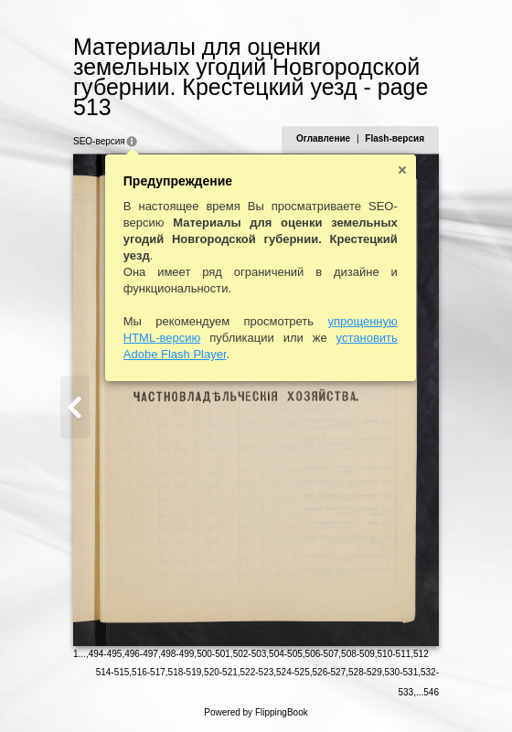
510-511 (394, 654)
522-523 (257, 672)
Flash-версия (394, 138)
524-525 (293, 672)
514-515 (113, 672)
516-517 (148, 672)
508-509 (358, 654)
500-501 (213, 654)
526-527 (330, 672)
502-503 (250, 654)
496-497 (141, 654)
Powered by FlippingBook (255, 712)
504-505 (286, 654)
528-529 (365, 672)
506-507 (322, 654)
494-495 (106, 654)
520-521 (221, 672)
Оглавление (323, 138)
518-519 (185, 672)
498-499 (178, 654)
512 (421, 654)
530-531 (402, 672)
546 (431, 692)
